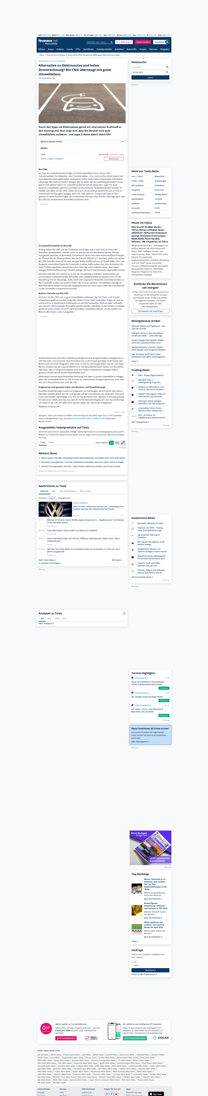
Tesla (43, 154)
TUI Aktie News (124, 1060)
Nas (105, 35)
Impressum (87, 1093)
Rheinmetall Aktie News (127, 1057)
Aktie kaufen (114, 159)
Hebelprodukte (104, 49)
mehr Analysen (46, 623)
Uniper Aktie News (62, 1071)
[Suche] (111, 42)
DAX (40, 35)
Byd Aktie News (44, 1068)
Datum (52, 498)
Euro (134, 35)
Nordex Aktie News (127, 1068)
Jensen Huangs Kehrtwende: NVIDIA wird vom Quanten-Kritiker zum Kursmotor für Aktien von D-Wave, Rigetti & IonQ (148, 341)
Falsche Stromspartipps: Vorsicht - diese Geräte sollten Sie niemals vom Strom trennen (80, 466)
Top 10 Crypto (89, 35)
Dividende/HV (161, 194)
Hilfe (62, 1093)
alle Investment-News (142, 577)
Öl (147, 35)
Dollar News (43, 1057)
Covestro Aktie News (82, 1074)
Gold (159, 35)
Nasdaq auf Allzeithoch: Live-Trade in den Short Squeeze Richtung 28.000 (151, 388)
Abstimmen (150, 970)
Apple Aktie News (107, 1063)
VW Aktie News (59, 1082)
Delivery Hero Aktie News (110, 1077)
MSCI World (70, 35)
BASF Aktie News (45, 1060)
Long (42, 442)
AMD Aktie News (45, 1071)
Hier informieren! (140, 741)
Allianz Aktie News (141, 1060)
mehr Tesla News (47, 560)
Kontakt (41, 1093)
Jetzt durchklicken (153, 898)
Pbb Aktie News (129, 1080)
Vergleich (136, 190)
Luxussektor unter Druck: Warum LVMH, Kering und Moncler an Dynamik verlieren (152, 409)
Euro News (55, 1057)
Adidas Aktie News (158, 1074)
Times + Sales (138, 181)
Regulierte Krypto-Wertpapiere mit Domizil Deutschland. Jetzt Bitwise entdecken (152, 557)
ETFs (78, 49)
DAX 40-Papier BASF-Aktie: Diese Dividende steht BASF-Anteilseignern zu (148, 355)
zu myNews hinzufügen (50, 563)
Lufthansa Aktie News (138, 1066)
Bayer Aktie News (62, 1060)
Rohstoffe (132, 49)
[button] (124, 42)
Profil (157, 208)
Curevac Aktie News (122, 1074)
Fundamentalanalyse (141, 212)
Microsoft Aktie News (47, 1063)
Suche (150, 77)
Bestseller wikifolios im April (150, 523)
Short (51, 442)
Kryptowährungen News (72, 1057)
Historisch (159, 190)
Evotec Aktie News (81, 1071)
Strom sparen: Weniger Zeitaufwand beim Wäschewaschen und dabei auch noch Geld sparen (83, 458)
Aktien (41, 49)
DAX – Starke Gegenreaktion (151, 375)
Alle (53, 491)
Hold (57, 618)
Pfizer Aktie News (144, 1071)
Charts (43, 159)
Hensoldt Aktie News (47, 1066)
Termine (158, 199)
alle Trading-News (140, 422)
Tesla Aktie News (147, 1057)
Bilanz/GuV (159, 176)
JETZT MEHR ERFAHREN (134, 1038)
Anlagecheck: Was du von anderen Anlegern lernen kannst (152, 550)
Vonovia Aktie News (146, 1068)
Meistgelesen (64, 498)
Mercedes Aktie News (107, 1068)
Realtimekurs (138, 199)
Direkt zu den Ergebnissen (144, 974)
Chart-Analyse (138, 194)
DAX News (86, 1054)
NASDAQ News (143, 1054)
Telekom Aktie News (151, 1077)
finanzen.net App (133, 1093)
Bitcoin (119, 35)
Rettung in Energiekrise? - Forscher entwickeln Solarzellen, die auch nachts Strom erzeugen (82, 462)
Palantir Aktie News (62, 1074)
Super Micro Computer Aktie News (104, 1080)
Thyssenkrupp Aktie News (84, 1068)
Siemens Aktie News (102, 1074)
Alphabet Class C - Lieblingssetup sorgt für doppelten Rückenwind (149, 381)
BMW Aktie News (60, 1080)
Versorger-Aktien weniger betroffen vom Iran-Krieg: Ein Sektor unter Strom (151, 402)
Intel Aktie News (45, 1074)
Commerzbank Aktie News (128, 1063)
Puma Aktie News (140, 1074)
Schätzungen (160, 181)
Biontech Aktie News (62, 1068)
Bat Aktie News (44, 1080)
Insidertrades (161, 203)
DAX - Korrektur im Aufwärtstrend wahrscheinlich (151, 416)
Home (41, 55)
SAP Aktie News (65, 1063)
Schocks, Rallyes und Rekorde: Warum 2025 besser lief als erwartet (151, 571)
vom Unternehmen (67, 491)
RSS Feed (117, 560)
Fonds (70, 49)
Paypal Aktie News (85, 1066)
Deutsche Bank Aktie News (86, 1063)
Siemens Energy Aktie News (103, 1060)
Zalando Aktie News (78, 1080)
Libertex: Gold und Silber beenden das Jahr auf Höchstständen (149, 564)
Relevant (44, 491)
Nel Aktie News (44, 1077)
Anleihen (119, 49)
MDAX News (98, 1054)
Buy (49, 618)
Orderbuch (159, 185)
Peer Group (85, 491)
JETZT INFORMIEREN (66, 1038)
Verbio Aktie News (146, 1080)
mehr (134, 361)
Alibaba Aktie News (131, 1077)
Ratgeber (165, 49)
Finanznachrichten (71, 1054)
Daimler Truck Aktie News (64, 1077)
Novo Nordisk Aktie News (124, 1071)
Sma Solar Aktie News (87, 1077)
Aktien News (55, 1054)
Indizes (60, 49)
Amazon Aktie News (80, 1060)
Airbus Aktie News (158, 1066)
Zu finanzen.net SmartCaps (150, 311)
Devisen (153, 49)
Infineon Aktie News (66, 1066)
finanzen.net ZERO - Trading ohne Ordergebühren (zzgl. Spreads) (150, 529)
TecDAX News (112, 1054)
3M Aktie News (44, 1082)
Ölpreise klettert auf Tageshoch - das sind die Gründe (148, 327)
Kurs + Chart (137, 176)
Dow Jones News (127, 1054)
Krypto (143, 49)
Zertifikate (88, 49)
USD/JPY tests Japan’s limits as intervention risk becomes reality (151, 395)
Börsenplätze (138, 185)
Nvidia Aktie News (107, 1057)
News (51, 49)
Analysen (59, 159)
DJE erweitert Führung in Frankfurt (149, 536)
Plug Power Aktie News (152, 1063)
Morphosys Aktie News (101, 1071)
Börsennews (43, 1054)
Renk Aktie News (119, 1066)
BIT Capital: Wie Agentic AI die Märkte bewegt (151, 543)
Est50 (54, 35)
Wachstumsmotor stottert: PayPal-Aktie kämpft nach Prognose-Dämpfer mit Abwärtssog (149, 348)
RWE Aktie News (103, 1066)
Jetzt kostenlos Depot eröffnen (87, 418)
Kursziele (136, 208)
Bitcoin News (91, 1057)
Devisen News (157, 1054)
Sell (64, 618)
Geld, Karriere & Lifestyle (56, 55)
